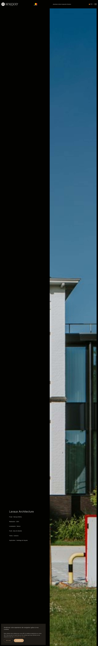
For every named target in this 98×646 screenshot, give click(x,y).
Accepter (19, 640)
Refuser (8, 640)
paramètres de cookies (19, 636)
